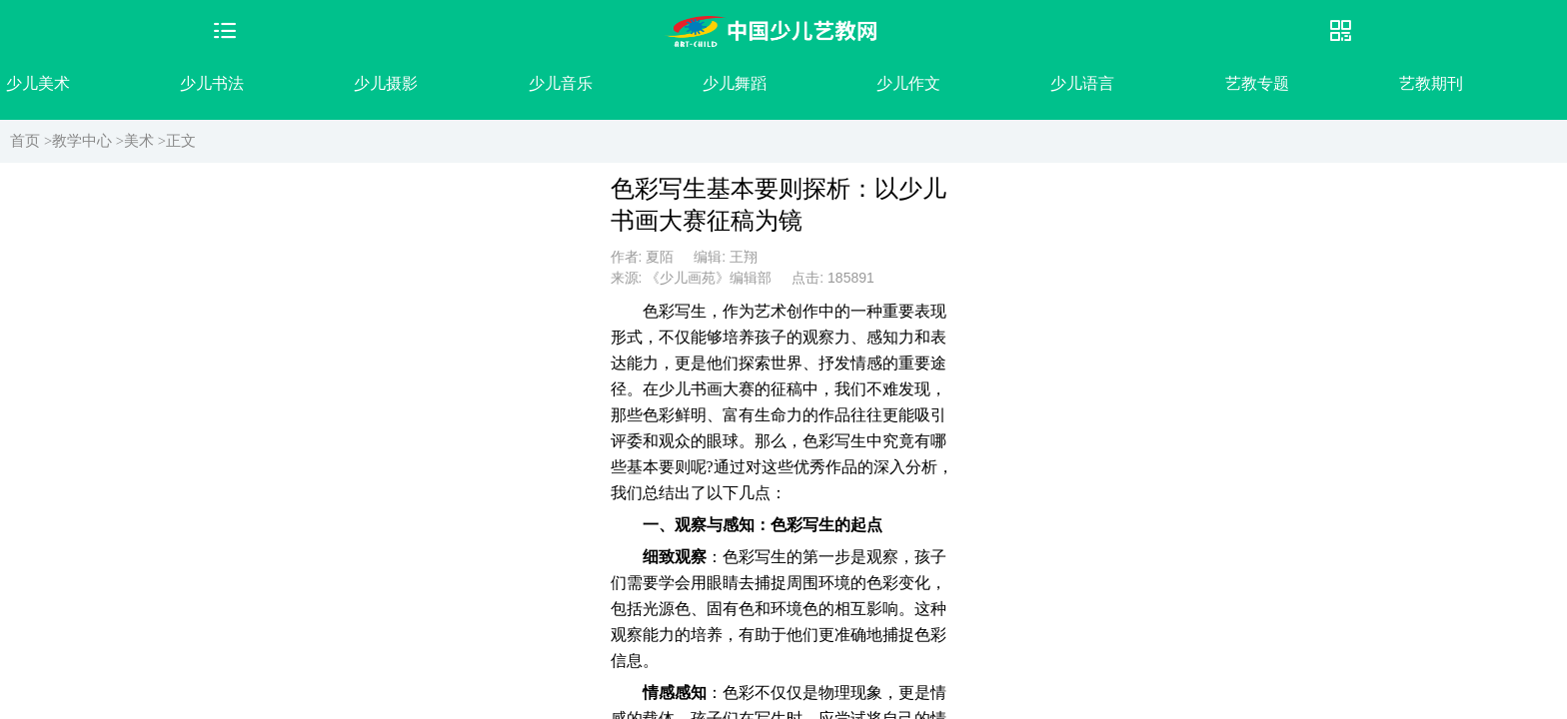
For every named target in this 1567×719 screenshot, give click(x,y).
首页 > (31, 141)
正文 (181, 141)
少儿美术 (38, 83)
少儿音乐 (561, 83)
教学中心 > (88, 141)
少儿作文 (908, 83)
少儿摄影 (386, 83)
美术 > (145, 141)
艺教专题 (1257, 83)
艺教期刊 (1431, 83)
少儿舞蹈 (735, 83)
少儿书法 (212, 83)
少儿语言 (1082, 83)
